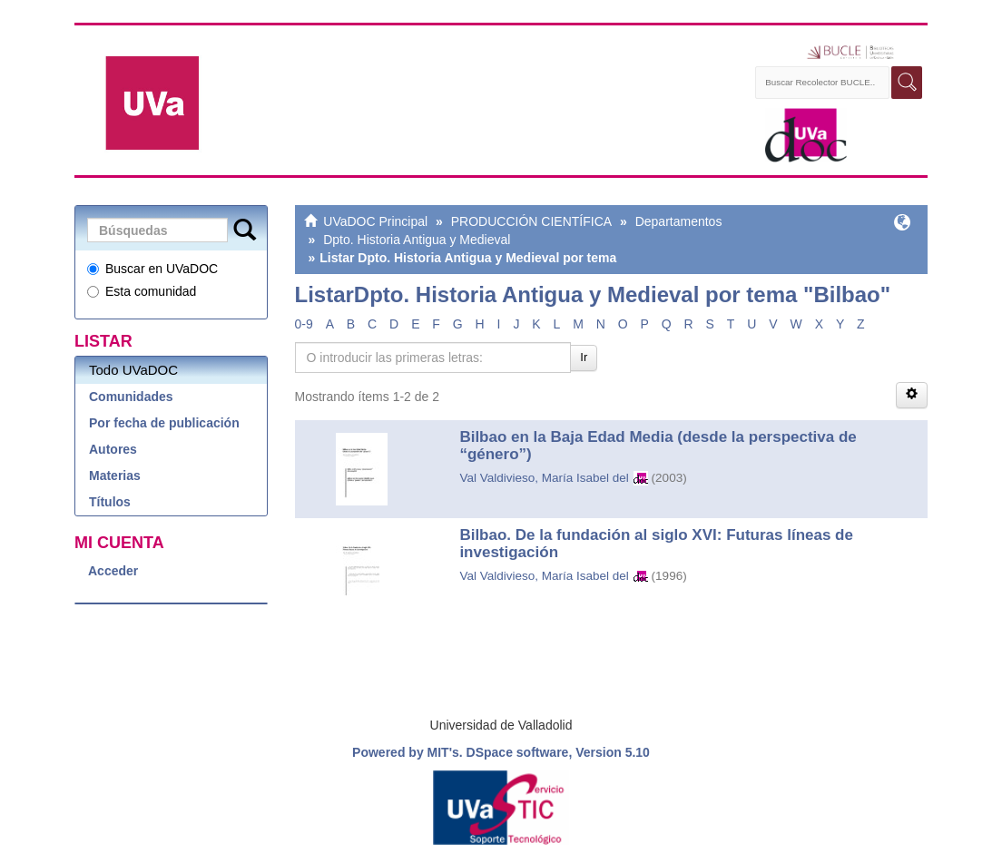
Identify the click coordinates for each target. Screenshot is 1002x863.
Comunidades (131, 396)
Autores (113, 449)
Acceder (113, 571)
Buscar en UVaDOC (152, 268)
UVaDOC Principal (375, 221)
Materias (115, 475)
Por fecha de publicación (164, 423)
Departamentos (678, 221)
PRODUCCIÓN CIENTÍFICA (531, 221)
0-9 (304, 324)
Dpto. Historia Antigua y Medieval (416, 239)
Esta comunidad (141, 291)
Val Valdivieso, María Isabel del (543, 478)
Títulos (110, 502)
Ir (583, 357)
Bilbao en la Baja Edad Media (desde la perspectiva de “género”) (657, 445)
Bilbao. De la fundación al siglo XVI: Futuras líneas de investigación (656, 543)
